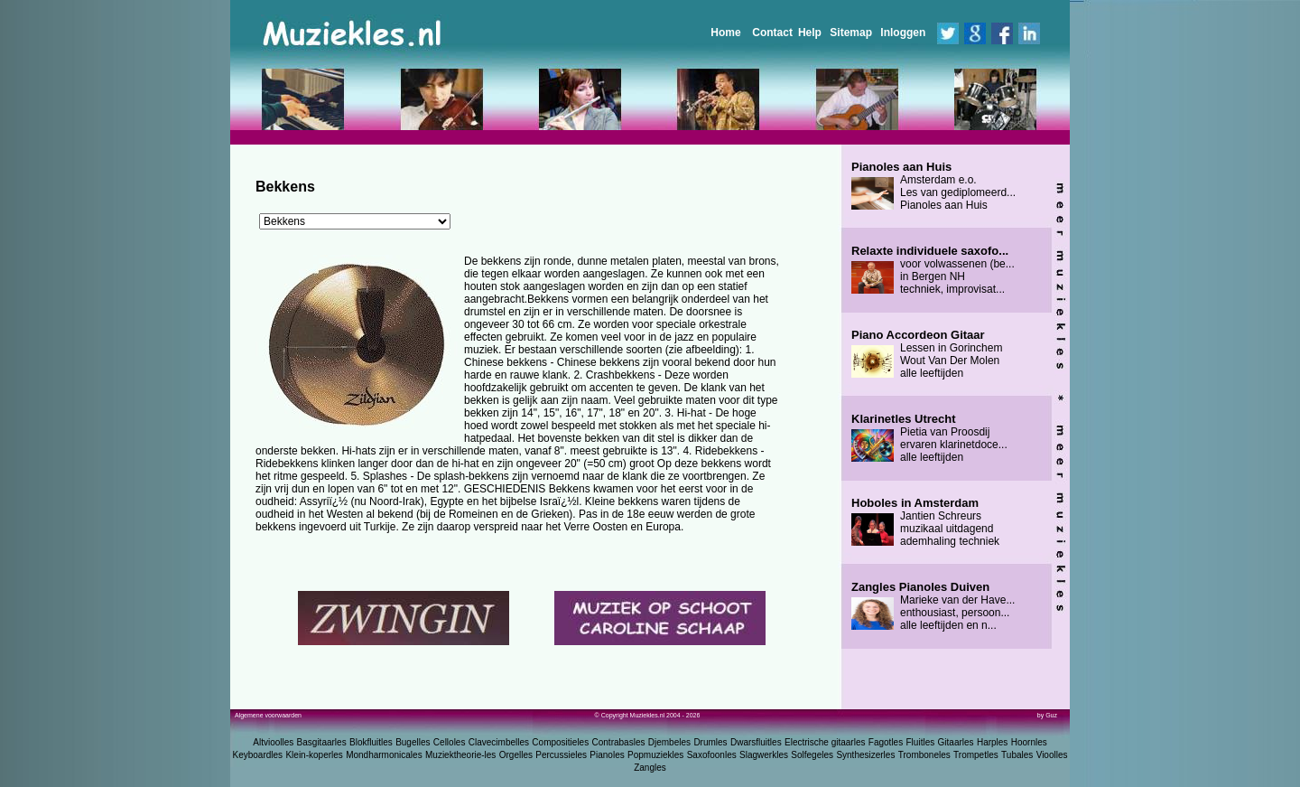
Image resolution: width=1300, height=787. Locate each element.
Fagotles (885, 742)
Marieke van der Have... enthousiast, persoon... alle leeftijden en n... (933, 606)
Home (725, 32)
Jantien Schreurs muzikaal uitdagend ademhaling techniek (925, 522)
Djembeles (669, 742)
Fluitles (920, 742)
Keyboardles (258, 755)
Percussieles (561, 755)
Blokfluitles (371, 742)
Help (810, 32)
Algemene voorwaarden (268, 715)
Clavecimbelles (499, 742)
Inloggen (902, 32)
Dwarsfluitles (756, 742)
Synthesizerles (865, 755)
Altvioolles (273, 742)
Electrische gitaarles (825, 742)
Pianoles (607, 755)
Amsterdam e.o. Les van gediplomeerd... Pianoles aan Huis (933, 186)
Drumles (710, 742)
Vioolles (1052, 755)
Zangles (650, 768)
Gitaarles (956, 742)
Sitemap (851, 32)
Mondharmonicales (384, 755)
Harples (992, 742)
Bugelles (412, 742)
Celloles (449, 742)
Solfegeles (812, 755)
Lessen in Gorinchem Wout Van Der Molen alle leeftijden (926, 354)
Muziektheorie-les (460, 755)
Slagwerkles (763, 755)
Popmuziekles (655, 755)
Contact (772, 32)
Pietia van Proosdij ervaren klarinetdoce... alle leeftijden (929, 438)
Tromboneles (924, 755)
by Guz (1047, 715)
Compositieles (560, 742)
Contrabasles (618, 742)
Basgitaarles (322, 742)
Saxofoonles (712, 755)
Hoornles (1029, 742)
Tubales (1017, 755)
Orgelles (516, 755)
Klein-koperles (313, 755)
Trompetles (975, 755)
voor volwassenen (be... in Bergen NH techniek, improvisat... (933, 270)
